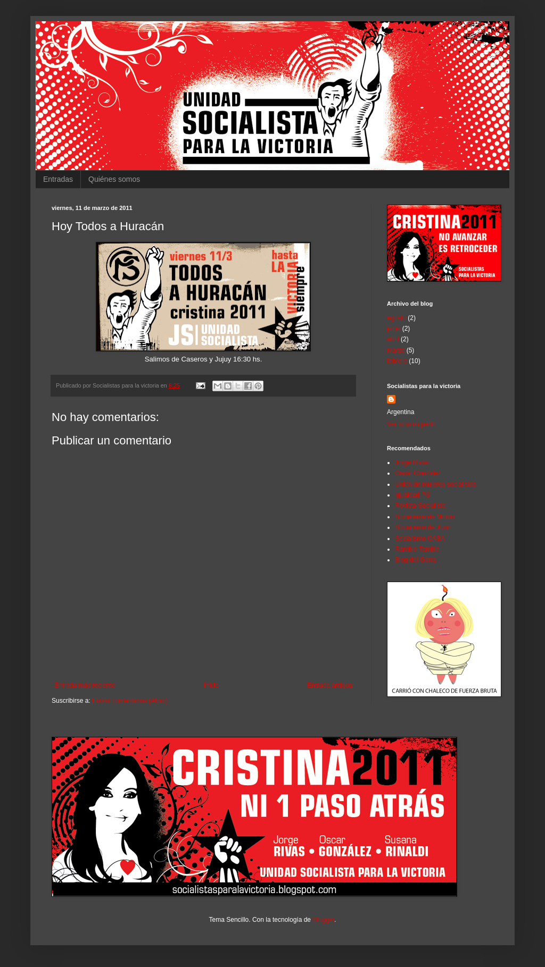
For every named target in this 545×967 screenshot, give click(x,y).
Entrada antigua (329, 685)
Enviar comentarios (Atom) (130, 700)
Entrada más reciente (84, 685)
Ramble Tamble (417, 549)
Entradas (58, 179)
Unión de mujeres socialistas (435, 484)
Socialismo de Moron (425, 516)
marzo (395, 350)
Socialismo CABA (420, 538)
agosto (396, 318)
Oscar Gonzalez (418, 473)
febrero (397, 361)
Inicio (211, 685)
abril (393, 339)
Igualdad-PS (412, 495)
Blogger (323, 919)
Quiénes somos (114, 179)
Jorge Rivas (411, 462)
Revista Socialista (420, 505)
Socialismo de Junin (423, 527)
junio (393, 328)
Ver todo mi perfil (411, 424)
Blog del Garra (415, 560)
